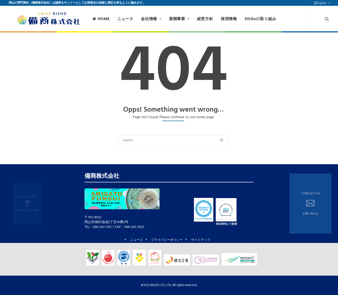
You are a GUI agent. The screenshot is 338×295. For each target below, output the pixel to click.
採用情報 (222, 19)
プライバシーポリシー (167, 240)
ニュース (118, 19)
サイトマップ (200, 240)
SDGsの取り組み (253, 19)
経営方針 (198, 19)
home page (205, 117)
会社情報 (144, 19)
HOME (94, 19)
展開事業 (172, 19)
